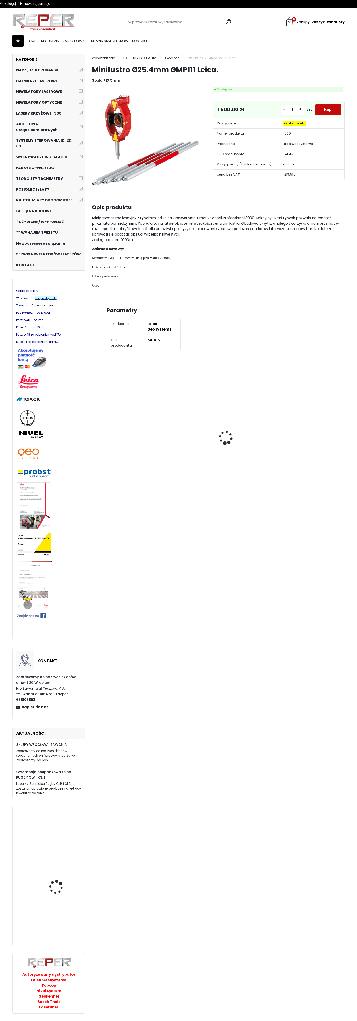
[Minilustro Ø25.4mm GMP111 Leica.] (145, 140)
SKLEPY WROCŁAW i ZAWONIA (41, 744)
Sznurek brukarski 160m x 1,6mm (249, 430)
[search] (228, 21)
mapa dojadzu (46, 305)
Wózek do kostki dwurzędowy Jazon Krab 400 (62, 922)
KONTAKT (140, 40)
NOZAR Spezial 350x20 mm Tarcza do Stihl (308, 445)
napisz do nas (35, 707)
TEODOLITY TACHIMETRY (140, 58)
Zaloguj (10, 3)
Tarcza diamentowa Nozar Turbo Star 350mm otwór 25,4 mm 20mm (122, 441)
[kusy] (292, 110)
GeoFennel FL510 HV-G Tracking (59, 891)
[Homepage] (18, 41)
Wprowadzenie (103, 58)
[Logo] (43, 22)
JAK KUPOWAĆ (75, 40)
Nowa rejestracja (37, 3)
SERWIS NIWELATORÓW (109, 40)
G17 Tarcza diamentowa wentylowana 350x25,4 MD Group (182, 457)
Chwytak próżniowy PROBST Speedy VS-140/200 (57, 837)
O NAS (32, 40)
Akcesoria (172, 58)
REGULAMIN (50, 40)
